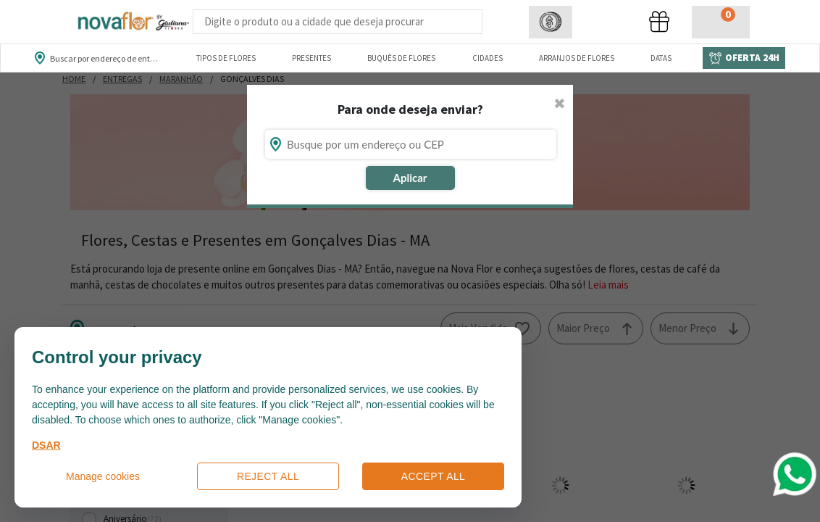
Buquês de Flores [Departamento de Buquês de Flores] (401, 58)
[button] (550, 22)
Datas (661, 58)
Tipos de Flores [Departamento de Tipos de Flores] (226, 58)
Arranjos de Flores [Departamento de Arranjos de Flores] (576, 58)
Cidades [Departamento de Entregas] (487, 58)
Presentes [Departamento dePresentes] (311, 58)
